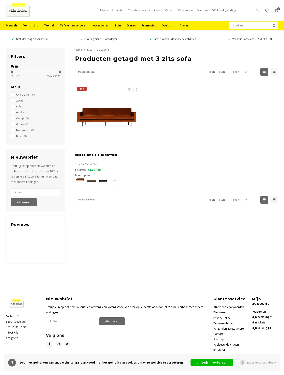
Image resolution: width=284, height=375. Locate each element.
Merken (169, 12)
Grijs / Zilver (25, 97)
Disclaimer (219, 315)
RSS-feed (219, 353)
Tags (89, 52)
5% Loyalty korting (224, 12)
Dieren (131, 28)
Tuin (118, 28)
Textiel (49, 28)
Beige (21, 109)
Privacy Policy (221, 321)
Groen (22, 127)
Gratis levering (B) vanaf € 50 (30, 42)
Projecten (118, 12)
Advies (104, 12)
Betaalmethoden (223, 326)
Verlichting (30, 28)
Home (78, 52)
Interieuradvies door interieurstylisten (173, 42)
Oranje (22, 121)
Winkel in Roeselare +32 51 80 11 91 (250, 42)
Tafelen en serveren (73, 28)
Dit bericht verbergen (211, 362)
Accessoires (101, 28)
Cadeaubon (185, 12)
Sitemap (218, 342)
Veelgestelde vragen (226, 348)
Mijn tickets (258, 325)
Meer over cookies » (261, 362)
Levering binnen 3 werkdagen (99, 42)
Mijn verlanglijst (261, 331)
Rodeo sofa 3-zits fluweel (96, 158)
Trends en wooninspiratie (144, 12)
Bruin (21, 139)
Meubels (11, 28)
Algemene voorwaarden (228, 310)
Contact (218, 337)
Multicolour (25, 133)
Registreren (259, 315)
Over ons (202, 12)
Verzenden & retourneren (229, 331)
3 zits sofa (103, 52)
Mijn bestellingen (262, 320)
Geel (21, 115)
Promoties (149, 28)
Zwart (21, 103)
